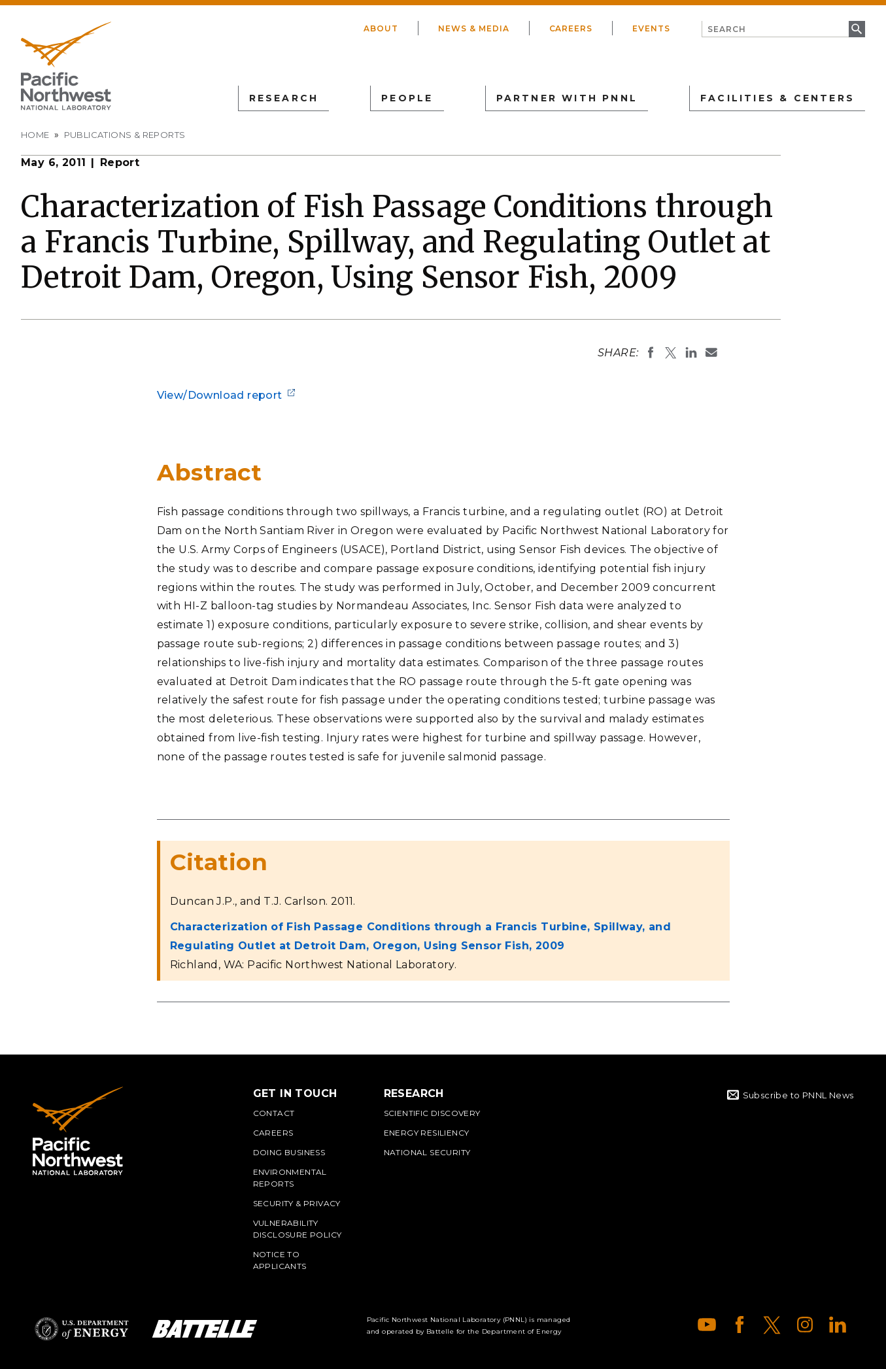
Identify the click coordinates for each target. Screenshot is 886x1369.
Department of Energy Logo (82, 1329)
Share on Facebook (650, 352)
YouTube (707, 1324)
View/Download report (219, 395)
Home (35, 134)
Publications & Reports (125, 134)
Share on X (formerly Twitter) (670, 352)
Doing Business (289, 1152)
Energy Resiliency (426, 1133)
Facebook (739, 1324)
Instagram (805, 1324)
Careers (571, 28)
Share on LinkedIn (691, 352)
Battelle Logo (205, 1329)
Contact (274, 1113)
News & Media (473, 28)
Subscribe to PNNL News (798, 1095)
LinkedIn (838, 1324)
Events (651, 28)
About (381, 28)
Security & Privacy (297, 1203)
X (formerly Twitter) (772, 1324)
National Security (427, 1152)
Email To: (711, 352)
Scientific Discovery (432, 1113)
